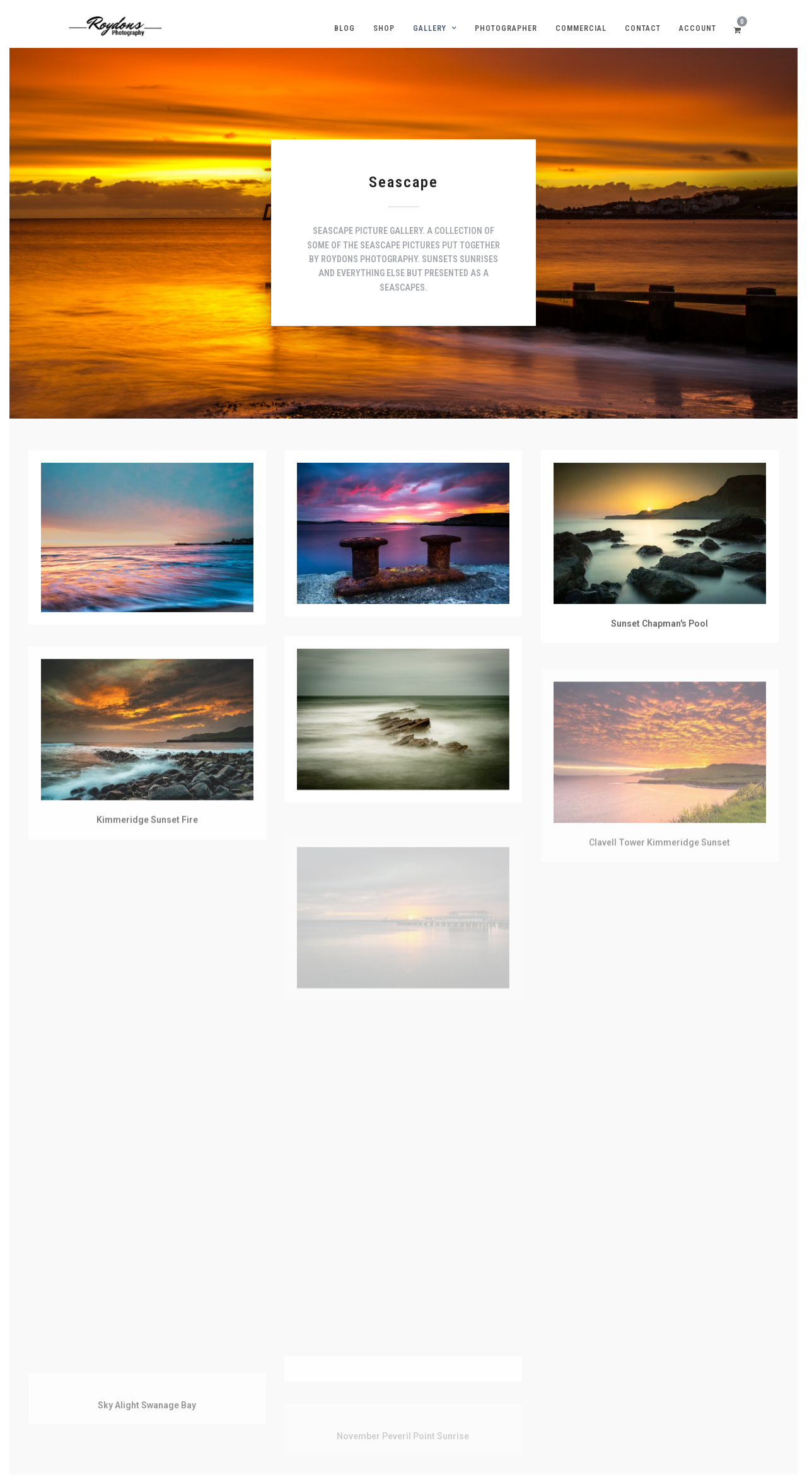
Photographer (506, 28)
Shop (384, 28)
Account (697, 28)
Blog (344, 28)
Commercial (581, 28)
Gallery (429, 28)
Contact (643, 28)
